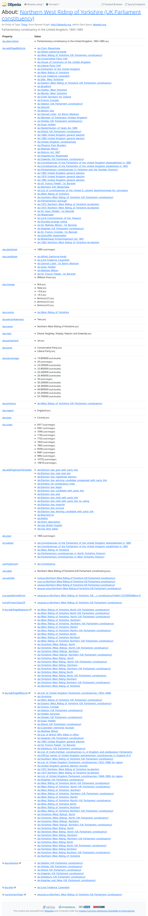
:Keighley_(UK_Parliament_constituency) (60, 228)
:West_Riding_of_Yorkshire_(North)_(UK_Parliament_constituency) (74, 630)
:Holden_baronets (48, 713)
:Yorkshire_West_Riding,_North (55, 658)
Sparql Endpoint (135, 4)
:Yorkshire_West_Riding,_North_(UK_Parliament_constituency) (72, 661)
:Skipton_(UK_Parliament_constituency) (60, 103)
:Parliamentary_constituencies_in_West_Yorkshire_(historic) (70, 556)
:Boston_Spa (45, 110)
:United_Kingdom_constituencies (56, 141)
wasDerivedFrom (13, 595)
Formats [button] (52, 4)
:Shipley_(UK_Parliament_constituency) (59, 121)
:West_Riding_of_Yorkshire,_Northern (59, 620)
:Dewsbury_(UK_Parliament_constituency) (61, 748)
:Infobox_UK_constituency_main (56, 483)
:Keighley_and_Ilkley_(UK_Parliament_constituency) (66, 880)
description (10, 41)
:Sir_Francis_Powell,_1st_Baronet (56, 183)
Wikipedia (49, 911)
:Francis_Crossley (48, 100)
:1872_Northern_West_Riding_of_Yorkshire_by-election (68, 204)
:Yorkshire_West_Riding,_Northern (57, 665)
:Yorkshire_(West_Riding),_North (56, 644)
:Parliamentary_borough (52, 200)
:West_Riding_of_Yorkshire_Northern (58, 637)
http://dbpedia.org (61, 24)
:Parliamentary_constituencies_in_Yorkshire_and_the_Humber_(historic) (77, 169)
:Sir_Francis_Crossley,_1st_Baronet (57, 232)
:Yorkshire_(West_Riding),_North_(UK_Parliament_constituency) (72, 647)
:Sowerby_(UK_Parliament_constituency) (60, 159)
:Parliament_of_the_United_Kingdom (58, 69)
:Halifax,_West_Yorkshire (52, 89)
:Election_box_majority (51, 504)
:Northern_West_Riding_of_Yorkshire (58, 686)
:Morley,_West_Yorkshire (52, 93)
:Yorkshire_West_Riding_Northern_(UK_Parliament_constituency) (73, 682)
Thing (24, 24)
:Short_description (48, 521)
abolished (9, 249)
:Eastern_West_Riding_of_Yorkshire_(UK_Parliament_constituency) (74, 82)
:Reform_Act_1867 (48, 152)
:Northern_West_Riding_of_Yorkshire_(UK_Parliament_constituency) (79, 602)
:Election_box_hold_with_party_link (57, 497)
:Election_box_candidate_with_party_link (60, 490)
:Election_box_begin (49, 487)
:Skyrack (43, 107)
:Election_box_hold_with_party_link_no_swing (63, 501)
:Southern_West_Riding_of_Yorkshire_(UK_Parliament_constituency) (75, 197)
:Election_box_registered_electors (56, 476)
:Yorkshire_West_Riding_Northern (57, 679)
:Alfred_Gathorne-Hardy (51, 51)
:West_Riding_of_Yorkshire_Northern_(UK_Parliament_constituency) (75, 640)
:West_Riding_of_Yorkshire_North (56, 634)
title (9, 887)
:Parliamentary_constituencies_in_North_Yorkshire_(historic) (71, 553)
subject (8, 543)
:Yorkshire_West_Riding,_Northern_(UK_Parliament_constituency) (74, 668)
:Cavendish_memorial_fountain (55, 727)
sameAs (8, 578)
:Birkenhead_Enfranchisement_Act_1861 (60, 238)
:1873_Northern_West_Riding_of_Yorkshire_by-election (68, 207)
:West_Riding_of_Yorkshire (53, 72)
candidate (9, 256)
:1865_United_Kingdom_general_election (61, 173)
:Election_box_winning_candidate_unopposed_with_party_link (72, 480)
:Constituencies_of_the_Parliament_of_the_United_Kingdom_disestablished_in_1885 (84, 162)
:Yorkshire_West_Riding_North (55, 672)
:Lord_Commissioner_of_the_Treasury (59, 218)
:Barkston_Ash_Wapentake (53, 186)
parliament (10, 340)
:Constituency (46, 563)
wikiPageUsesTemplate (17, 469)
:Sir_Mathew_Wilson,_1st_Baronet (57, 225)
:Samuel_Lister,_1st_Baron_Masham (58, 114)
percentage (10, 358)
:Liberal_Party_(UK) (49, 65)
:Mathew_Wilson (47, 148)
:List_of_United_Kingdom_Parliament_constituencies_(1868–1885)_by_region (80, 776)
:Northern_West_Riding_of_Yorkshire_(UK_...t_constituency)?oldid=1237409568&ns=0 (89, 595)
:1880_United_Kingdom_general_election (61, 138)
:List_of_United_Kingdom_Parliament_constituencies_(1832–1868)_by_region (80, 762)
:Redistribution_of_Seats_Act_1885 (57, 128)
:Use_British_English (49, 525)
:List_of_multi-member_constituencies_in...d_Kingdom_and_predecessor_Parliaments (84, 752)
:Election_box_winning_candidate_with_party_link (65, 511)
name (7, 326)
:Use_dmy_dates (47, 528)
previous (9, 403)
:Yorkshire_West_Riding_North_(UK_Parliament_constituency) (71, 675)
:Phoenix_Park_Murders (51, 145)
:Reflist (42, 518)
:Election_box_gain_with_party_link (57, 469)
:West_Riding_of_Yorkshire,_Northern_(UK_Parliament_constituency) (75, 623)
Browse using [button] (33, 4)
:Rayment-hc (45, 514)
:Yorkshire (44, 696)
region (8, 410)
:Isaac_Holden (46, 124)
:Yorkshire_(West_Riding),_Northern (58, 651)
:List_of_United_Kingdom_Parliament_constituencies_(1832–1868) (74, 693)
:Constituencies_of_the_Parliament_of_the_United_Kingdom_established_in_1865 (82, 166)
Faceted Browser (112, 4)
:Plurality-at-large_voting (52, 221)
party (7, 347)
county (8, 312)
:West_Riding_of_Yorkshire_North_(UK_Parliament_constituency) (73, 609)
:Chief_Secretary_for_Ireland (54, 96)
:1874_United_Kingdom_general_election (61, 176)
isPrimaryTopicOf (13, 602)
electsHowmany (13, 319)
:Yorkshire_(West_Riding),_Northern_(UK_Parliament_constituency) (74, 654)
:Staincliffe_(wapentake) (51, 235)
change (8, 284)
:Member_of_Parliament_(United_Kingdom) (62, 117)
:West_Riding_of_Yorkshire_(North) (57, 627)
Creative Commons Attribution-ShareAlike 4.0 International (106, 911)
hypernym (10, 563)
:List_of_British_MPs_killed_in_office (58, 734)
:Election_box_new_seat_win (54, 473)
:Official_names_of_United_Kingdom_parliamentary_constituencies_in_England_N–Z (84, 755)
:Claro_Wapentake (48, 48)
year (6, 535)
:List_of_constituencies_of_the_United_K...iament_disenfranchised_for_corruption (82, 190)
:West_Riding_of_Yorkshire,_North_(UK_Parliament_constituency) (73, 616)
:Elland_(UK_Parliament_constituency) (59, 131)
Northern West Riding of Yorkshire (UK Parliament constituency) (71, 15)
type (6, 417)
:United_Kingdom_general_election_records (62, 765)
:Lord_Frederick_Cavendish (53, 76)
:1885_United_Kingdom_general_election (61, 180)
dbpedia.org (99, 24)
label (7, 571)
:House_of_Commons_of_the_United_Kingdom (64, 62)
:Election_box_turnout (50, 508)
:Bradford (44, 86)
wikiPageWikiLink (13, 48)
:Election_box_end (48, 494)
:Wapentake (45, 214)
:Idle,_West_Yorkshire (50, 79)
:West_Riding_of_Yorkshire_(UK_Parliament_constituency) (69, 55)
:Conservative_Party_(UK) (52, 58)
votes (7, 424)
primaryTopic (14, 894)
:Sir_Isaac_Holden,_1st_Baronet (55, 211)
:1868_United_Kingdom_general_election (61, 134)
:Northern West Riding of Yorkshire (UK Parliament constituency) (76, 578)
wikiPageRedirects (17, 609)
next (6, 333)
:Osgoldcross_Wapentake (52, 155)
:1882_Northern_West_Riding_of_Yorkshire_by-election (68, 242)
